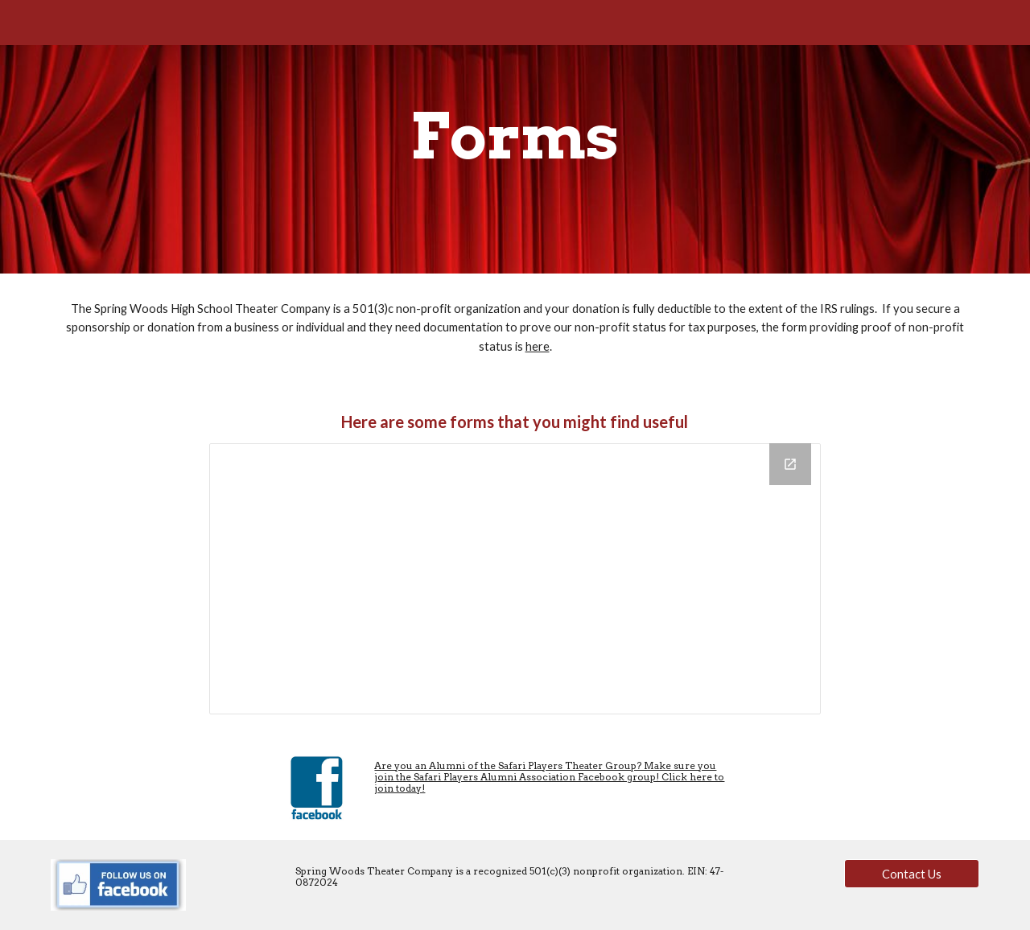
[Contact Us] (911, 873)
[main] (515, 137)
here (537, 346)
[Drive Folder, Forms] (515, 578)
